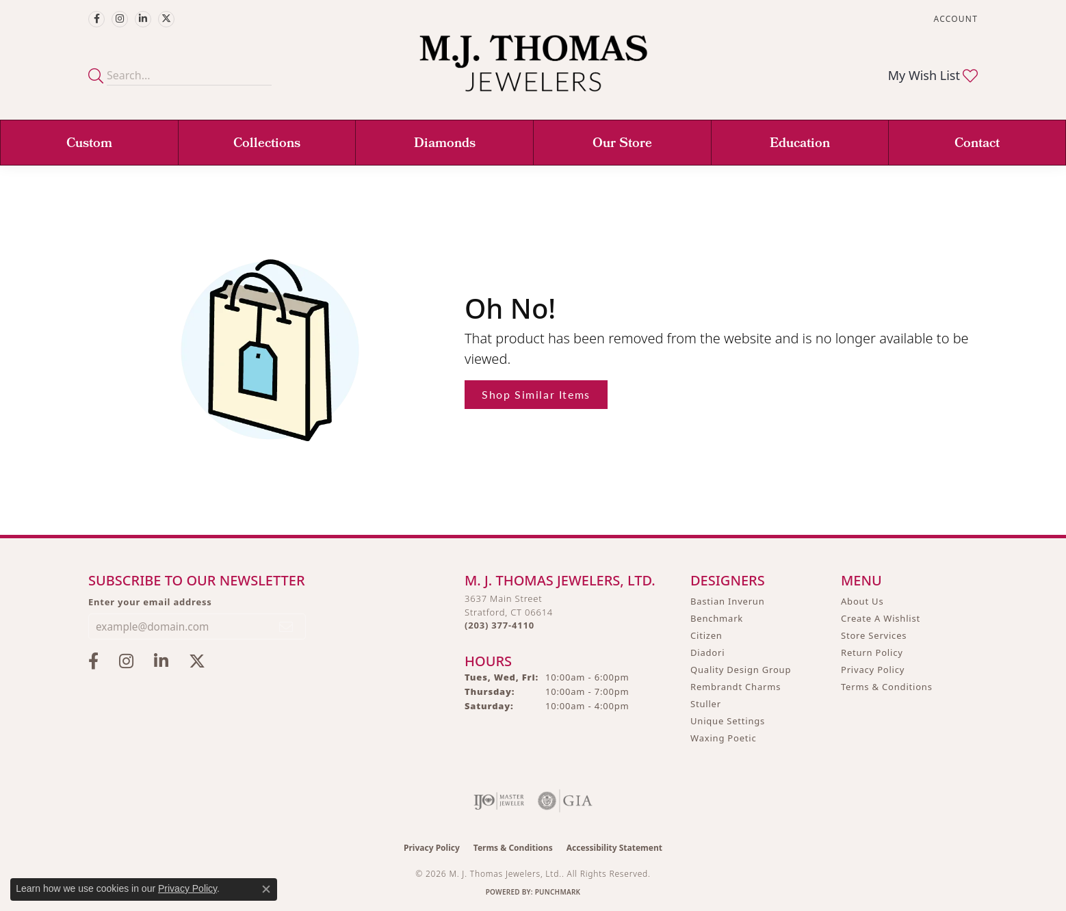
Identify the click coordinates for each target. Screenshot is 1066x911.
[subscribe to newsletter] (286, 626)
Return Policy (872, 652)
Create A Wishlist (880, 618)
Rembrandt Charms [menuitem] (735, 687)
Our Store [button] (622, 144)
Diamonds (445, 144)
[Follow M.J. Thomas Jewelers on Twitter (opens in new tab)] (166, 19)
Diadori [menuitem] (707, 652)
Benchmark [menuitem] (716, 618)
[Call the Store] (499, 625)
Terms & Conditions (887, 687)
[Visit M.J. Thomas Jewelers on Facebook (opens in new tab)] (96, 19)
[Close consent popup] (266, 889)
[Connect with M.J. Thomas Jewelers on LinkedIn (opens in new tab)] (143, 19)
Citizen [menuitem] (706, 635)
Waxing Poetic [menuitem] (723, 738)
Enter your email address (150, 602)
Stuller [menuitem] (705, 704)
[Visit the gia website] (565, 801)
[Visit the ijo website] (499, 801)
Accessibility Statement (614, 848)
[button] (954, 19)
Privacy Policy (873, 669)
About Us (862, 601)
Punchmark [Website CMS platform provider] (558, 892)
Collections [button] (266, 144)
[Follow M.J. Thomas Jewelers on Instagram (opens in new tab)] (120, 19)
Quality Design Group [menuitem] (740, 669)
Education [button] (800, 144)
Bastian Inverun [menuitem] (727, 601)
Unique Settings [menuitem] (727, 721)
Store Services (874, 635)
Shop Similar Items (536, 394)
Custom (89, 144)
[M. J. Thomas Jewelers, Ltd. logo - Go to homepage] (533, 70)
